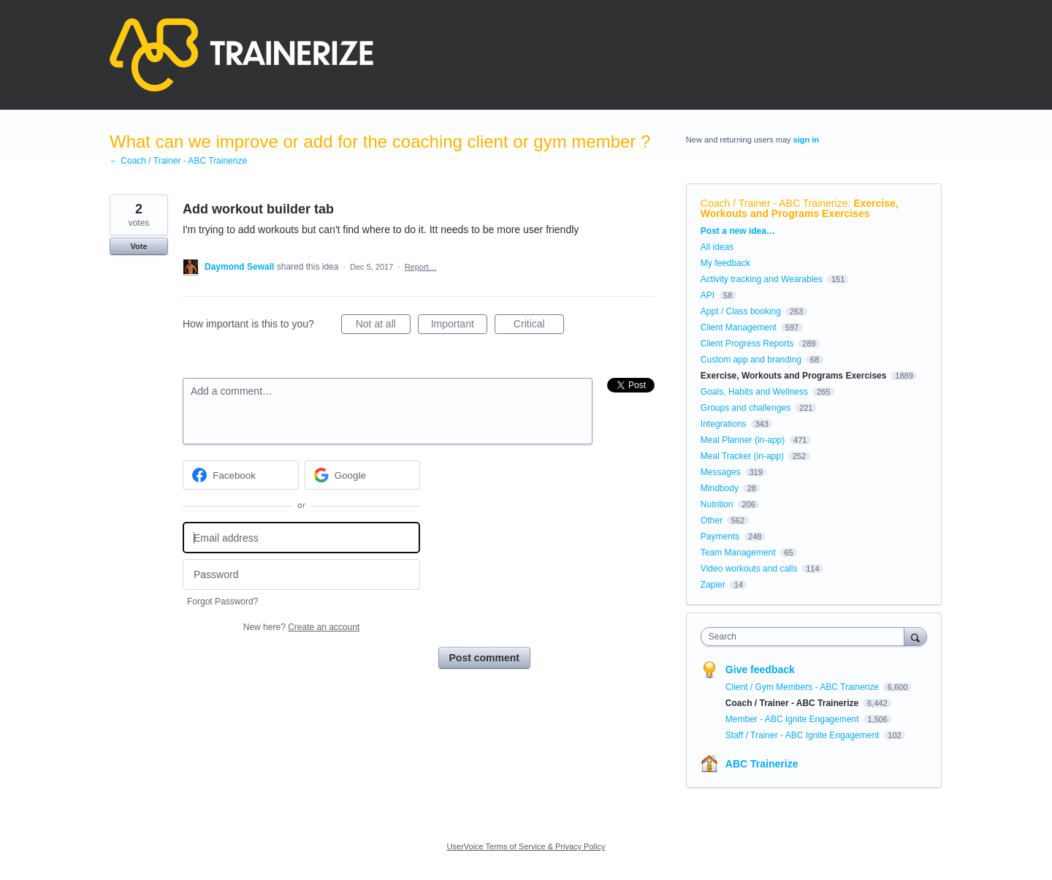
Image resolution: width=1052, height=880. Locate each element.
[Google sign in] (363, 475)
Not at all (383, 326)
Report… (421, 266)
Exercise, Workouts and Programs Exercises (800, 208)
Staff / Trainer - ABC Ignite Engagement (803, 735)
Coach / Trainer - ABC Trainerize (774, 203)
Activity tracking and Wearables (762, 279)
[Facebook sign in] (241, 475)
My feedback (725, 263)
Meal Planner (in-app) (743, 440)
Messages (721, 472)
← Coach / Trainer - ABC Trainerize (178, 161)
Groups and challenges (745, 408)
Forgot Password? (222, 601)
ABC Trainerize (761, 764)
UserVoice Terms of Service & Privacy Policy (526, 846)
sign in (806, 139)
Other (712, 520)
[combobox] (806, 636)
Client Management (739, 327)
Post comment (484, 658)
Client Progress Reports (747, 343)
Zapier (713, 585)
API (707, 295)
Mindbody (720, 488)
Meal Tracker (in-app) (742, 456)
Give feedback (760, 669)
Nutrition (717, 504)
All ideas (717, 247)
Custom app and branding (751, 359)
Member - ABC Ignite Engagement (793, 719)
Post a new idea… (738, 231)
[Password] (301, 575)
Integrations (724, 424)
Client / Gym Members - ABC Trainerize (803, 687)
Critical (539, 326)
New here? (301, 627)
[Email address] (301, 537)
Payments (720, 536)
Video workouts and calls (749, 569)
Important (459, 326)
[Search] (915, 636)
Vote (138, 246)
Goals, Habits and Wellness (754, 392)
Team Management (738, 552)
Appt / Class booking (741, 311)
